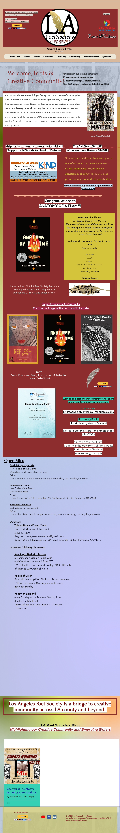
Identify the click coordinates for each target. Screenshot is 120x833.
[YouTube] (43, 817)
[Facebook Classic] (49, 817)
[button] (17, 26)
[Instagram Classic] (54, 817)
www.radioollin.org (37, 568)
